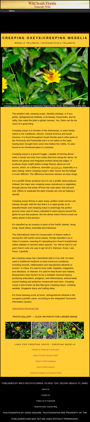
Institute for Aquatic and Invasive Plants (45, 373)
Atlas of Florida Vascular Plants (45, 355)
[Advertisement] (45, 22)
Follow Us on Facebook (45, 401)
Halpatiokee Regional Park (25, 308)
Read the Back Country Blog (45, 407)
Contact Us (45, 395)
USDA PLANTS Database (45, 361)
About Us (45, 389)
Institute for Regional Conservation (45, 350)
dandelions (56, 167)
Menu (12, 11)
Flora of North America (46, 367)
